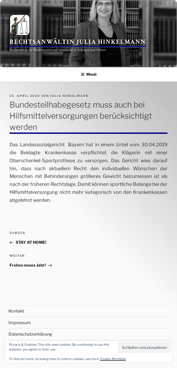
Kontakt (16, 311)
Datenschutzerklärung (30, 334)
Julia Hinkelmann (69, 96)
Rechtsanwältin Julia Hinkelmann (78, 42)
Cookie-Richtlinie (113, 359)
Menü (88, 74)
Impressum (19, 322)
